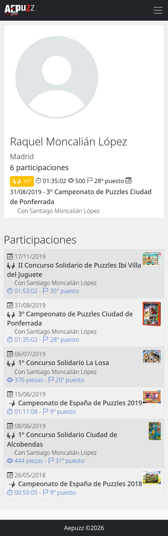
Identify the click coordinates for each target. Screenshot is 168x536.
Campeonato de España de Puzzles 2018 (80, 483)
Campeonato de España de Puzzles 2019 (80, 402)
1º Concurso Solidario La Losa (63, 362)
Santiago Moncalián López (65, 211)
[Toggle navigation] (158, 10)
